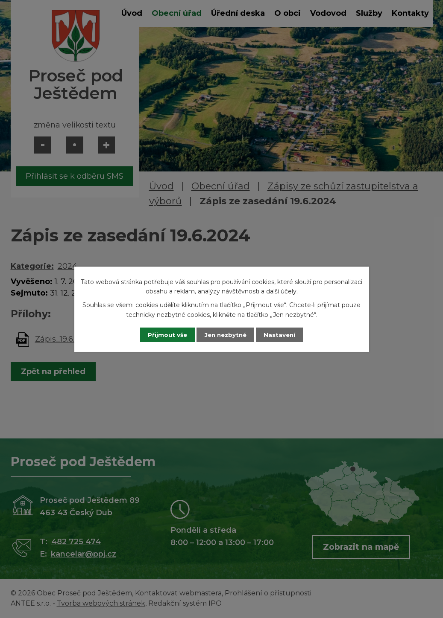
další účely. (282, 291)
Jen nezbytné (225, 334)
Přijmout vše (163, 334)
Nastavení (283, 334)
